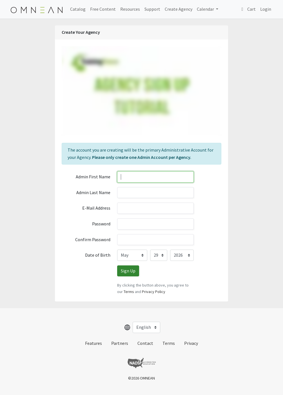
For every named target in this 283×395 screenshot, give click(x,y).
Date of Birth (97, 255)
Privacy (191, 343)
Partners (119, 343)
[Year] (182, 255)
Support (152, 9)
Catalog (78, 9)
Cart (248, 9)
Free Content (103, 9)
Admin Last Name (93, 192)
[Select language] (146, 327)
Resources (130, 9)
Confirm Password (92, 239)
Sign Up (128, 271)
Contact (145, 343)
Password (101, 224)
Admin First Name (93, 176)
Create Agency (178, 9)
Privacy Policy (153, 291)
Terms (129, 291)
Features (93, 343)
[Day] (158, 255)
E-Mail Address (96, 208)
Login (265, 9)
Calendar (206, 9)
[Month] (132, 255)
